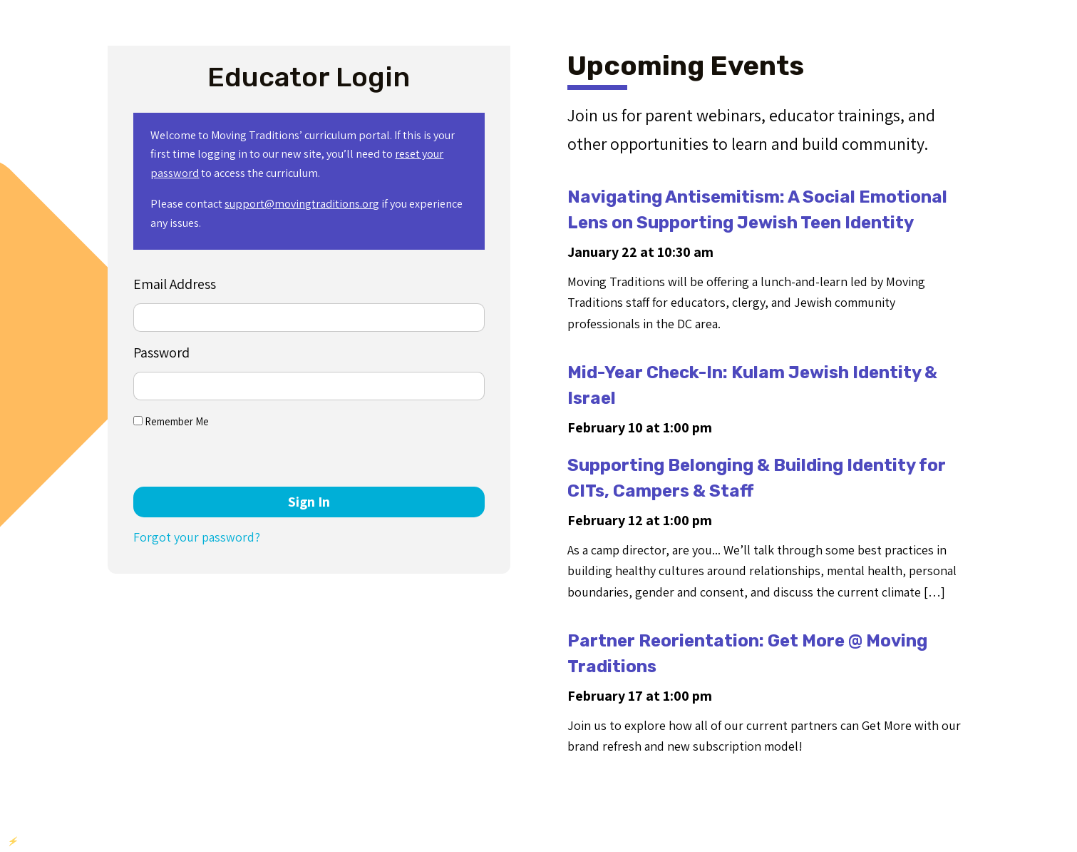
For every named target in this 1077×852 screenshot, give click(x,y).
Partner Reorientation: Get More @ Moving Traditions (747, 653)
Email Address (174, 284)
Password (161, 352)
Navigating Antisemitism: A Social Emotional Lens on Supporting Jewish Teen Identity (757, 210)
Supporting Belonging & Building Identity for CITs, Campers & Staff (756, 478)
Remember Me (171, 421)
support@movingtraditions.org (302, 203)
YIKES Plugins (87, 841)
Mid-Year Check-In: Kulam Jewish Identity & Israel (752, 385)
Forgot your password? (196, 537)
